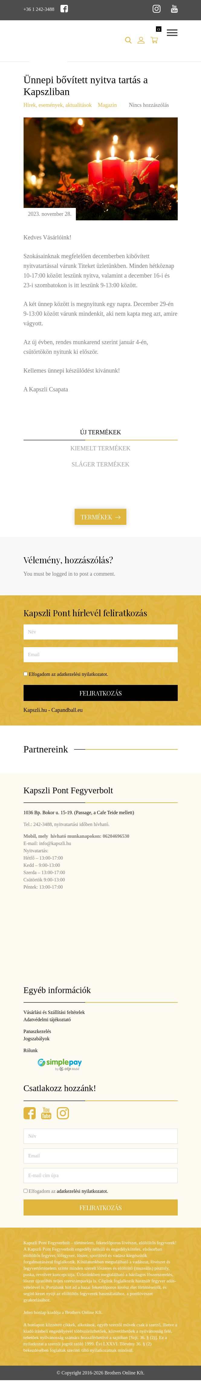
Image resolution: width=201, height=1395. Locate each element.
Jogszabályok (37, 1038)
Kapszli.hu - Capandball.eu (53, 710)
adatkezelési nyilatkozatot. (82, 674)
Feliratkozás (100, 693)
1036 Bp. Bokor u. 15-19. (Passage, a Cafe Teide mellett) (79, 812)
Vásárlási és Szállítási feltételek (54, 1012)
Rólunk (31, 1050)
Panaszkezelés (37, 1031)
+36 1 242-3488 (39, 9)
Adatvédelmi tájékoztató (47, 1019)
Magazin (107, 105)
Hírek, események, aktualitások (58, 105)
